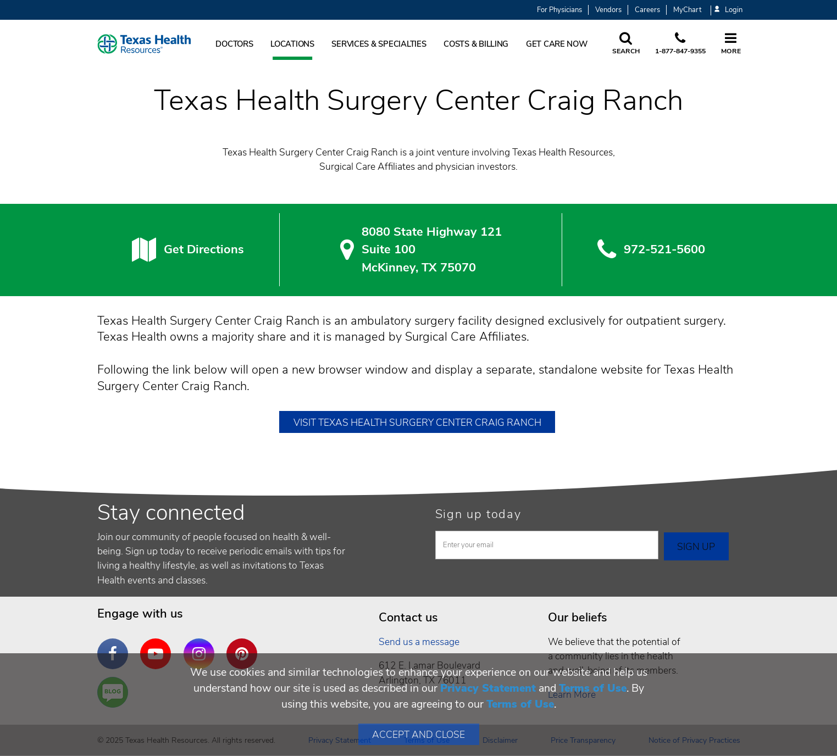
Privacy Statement (488, 688)
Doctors (234, 43)
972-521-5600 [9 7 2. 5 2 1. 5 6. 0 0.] (664, 249)
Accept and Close (418, 734)
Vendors (608, 10)
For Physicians (559, 10)
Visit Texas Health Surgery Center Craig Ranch (417, 422)
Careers (647, 10)
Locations (292, 43)
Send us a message (419, 641)
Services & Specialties (378, 43)
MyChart (687, 10)
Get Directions (204, 249)
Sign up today (478, 514)
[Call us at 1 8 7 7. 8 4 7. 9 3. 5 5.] (680, 44)
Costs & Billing (476, 43)
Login (728, 10)
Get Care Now (556, 43)
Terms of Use (593, 688)
